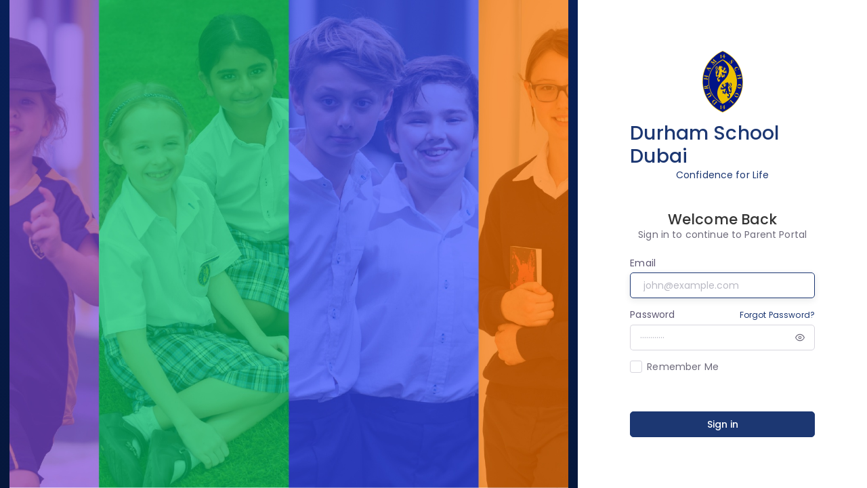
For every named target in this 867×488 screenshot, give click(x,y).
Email (643, 263)
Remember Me (683, 366)
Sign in (722, 424)
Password (652, 314)
